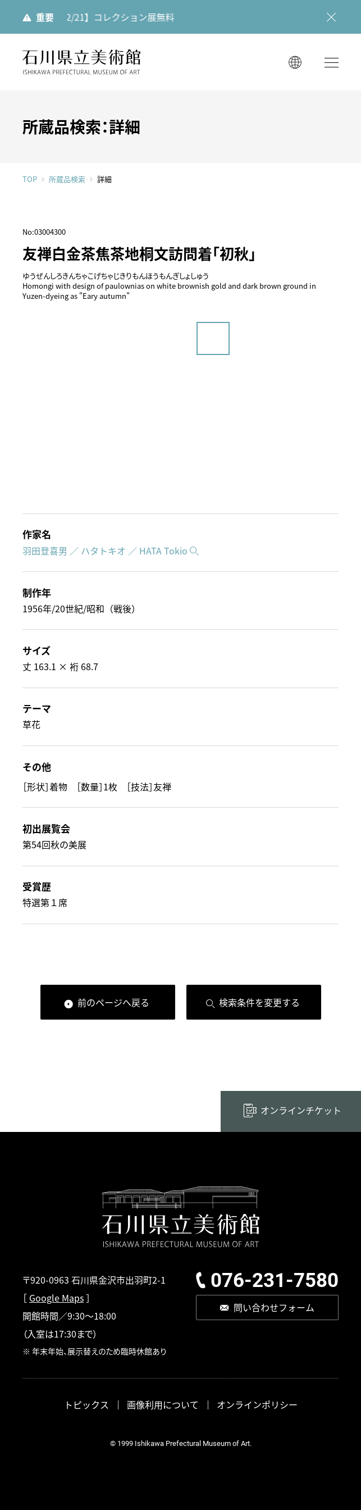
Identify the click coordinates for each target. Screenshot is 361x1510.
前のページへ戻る (113, 1002)
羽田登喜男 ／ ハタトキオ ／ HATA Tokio (105, 550)
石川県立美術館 (81, 62)
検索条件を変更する (259, 1002)
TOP (29, 179)
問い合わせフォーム (274, 1307)
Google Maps (56, 1297)
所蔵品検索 (67, 179)
